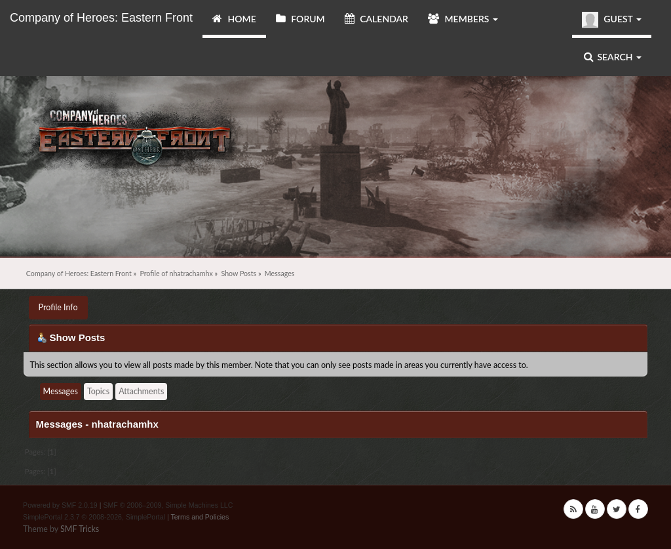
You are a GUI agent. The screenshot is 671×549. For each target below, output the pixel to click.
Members (463, 18)
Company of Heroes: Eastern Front (101, 17)
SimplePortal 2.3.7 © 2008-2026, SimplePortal (94, 517)
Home (234, 18)
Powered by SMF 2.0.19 (60, 505)
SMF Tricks (79, 529)
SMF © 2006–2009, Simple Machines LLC (168, 505)
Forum (300, 18)
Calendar (376, 18)
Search (613, 56)
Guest (612, 20)
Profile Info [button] (58, 307)
